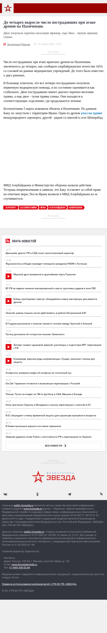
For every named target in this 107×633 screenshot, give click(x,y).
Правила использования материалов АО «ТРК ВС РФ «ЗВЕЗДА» (39, 584)
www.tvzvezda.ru (32, 508)
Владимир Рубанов (18, 44)
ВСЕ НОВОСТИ (56, 445)
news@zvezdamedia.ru (24, 564)
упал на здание (91, 113)
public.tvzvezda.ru (23, 505)
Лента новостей (21, 241)
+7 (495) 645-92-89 (19, 567)
